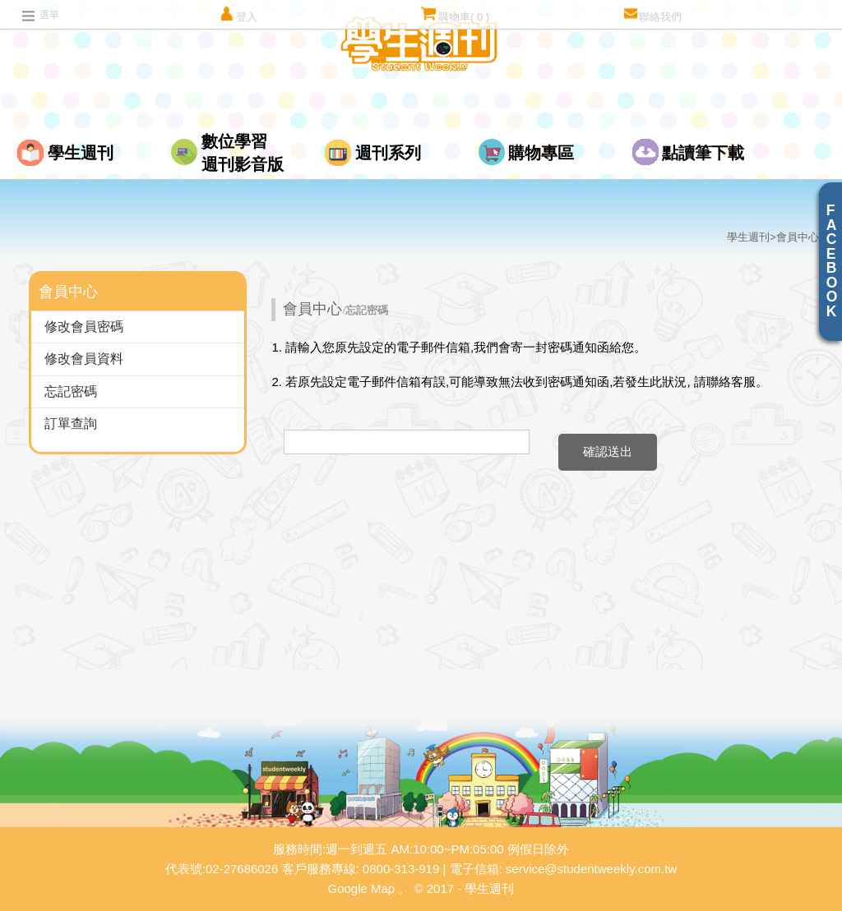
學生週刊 (80, 153)
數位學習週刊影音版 (242, 152)
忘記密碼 (70, 391)
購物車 (455, 14)
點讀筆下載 (703, 153)
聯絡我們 (652, 14)
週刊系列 (388, 153)
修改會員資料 (83, 359)
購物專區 (541, 153)
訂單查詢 (70, 423)
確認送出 (607, 451)
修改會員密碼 (83, 327)
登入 (238, 14)
